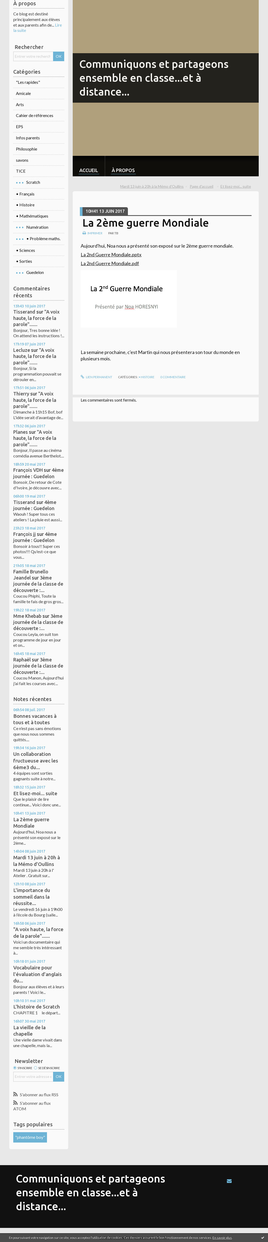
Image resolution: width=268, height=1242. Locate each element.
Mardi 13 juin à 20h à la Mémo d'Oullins (152, 186)
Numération (37, 227)
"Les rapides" (28, 82)
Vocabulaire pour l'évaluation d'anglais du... (37, 974)
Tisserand (24, 311)
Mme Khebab (27, 616)
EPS (19, 126)
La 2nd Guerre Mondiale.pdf (110, 263)
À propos (123, 170)
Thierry (21, 393)
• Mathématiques (32, 215)
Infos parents (28, 137)
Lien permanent (96, 377)
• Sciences (25, 250)
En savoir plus (222, 1238)
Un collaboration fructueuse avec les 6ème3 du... (35, 760)
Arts (20, 104)
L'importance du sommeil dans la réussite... (31, 896)
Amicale (23, 93)
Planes (20, 432)
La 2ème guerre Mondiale (146, 223)
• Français (25, 193)
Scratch (33, 182)
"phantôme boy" (30, 1137)
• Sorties (24, 261)
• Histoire (25, 204)
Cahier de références (34, 115)
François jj (24, 534)
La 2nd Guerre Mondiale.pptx (111, 254)
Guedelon (35, 272)
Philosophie (26, 148)
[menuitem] (89, 166)
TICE (20, 170)
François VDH (28, 470)
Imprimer (92, 233)
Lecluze (21, 350)
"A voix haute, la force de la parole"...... (36, 318)
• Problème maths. (43, 238)
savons (22, 159)
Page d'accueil (201, 186)
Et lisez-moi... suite (35, 793)
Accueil (88, 170)
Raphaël (22, 659)
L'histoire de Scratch (36, 1007)
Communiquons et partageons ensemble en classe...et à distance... (153, 78)
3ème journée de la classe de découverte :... (38, 584)
